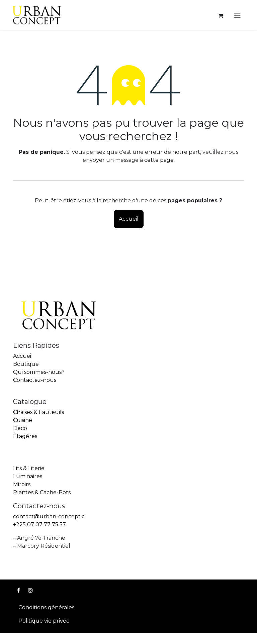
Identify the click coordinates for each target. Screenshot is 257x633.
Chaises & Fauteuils (38, 412)
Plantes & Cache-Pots (42, 492)
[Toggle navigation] (237, 15)
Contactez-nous (34, 380)
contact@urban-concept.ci (49, 516)
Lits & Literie (29, 468)
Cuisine (22, 420)
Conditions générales (46, 607)
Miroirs (21, 484)
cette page (159, 160)
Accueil (129, 219)
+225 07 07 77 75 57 (39, 524)
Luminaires (27, 476)
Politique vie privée (44, 621)
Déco (20, 428)
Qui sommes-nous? (39, 372)
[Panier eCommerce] (220, 15)
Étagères (25, 436)
